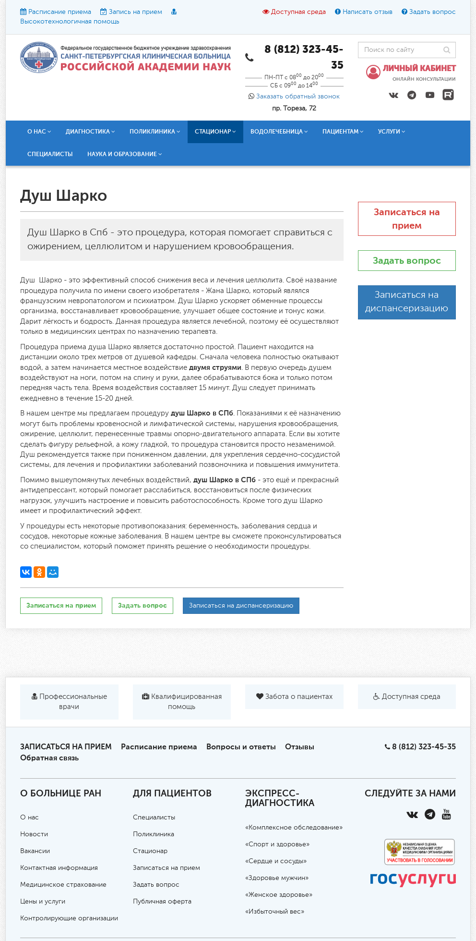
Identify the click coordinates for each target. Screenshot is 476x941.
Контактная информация (59, 868)
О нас (39, 131)
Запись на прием (135, 12)
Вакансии (35, 851)
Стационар (215, 131)
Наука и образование (124, 154)
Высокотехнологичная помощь (69, 21)
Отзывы (299, 746)
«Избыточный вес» (274, 911)
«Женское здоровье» (278, 895)
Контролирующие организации (69, 918)
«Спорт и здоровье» (277, 844)
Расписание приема (59, 12)
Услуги (391, 131)
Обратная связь (49, 757)
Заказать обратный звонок (298, 96)
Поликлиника (155, 131)
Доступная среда (298, 12)
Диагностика (90, 131)
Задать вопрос (432, 12)
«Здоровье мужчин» (277, 878)
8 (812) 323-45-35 (424, 746)
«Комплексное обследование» (294, 827)
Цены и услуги (42, 901)
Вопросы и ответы (241, 746)
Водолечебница (279, 131)
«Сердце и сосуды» (276, 861)
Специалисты (50, 154)
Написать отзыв (368, 12)
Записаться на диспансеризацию (241, 605)
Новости (34, 834)
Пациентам (343, 131)
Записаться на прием (61, 605)
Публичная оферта (162, 901)
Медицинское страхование (63, 884)
